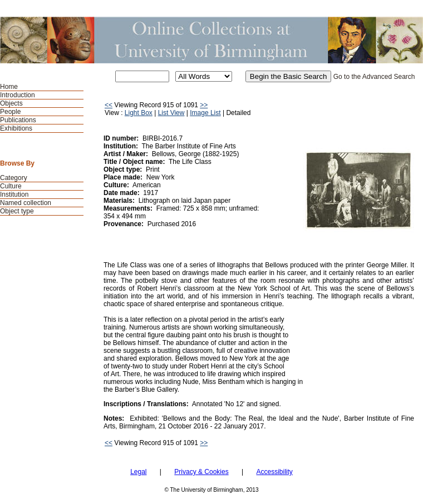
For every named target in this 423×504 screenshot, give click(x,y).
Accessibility (274, 472)
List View (171, 113)
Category (13, 178)
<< (108, 105)
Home (9, 87)
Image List (205, 113)
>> (204, 105)
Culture (11, 186)
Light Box (139, 113)
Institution (14, 194)
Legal (138, 472)
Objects (11, 103)
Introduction (17, 95)
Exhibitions (16, 128)
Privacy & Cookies (201, 472)
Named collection (25, 203)
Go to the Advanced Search (374, 77)
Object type (17, 211)
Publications (18, 120)
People (10, 112)
